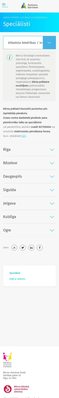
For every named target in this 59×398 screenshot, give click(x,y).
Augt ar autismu (17, 279)
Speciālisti (14, 273)
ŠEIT (23, 135)
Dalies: (6, 247)
